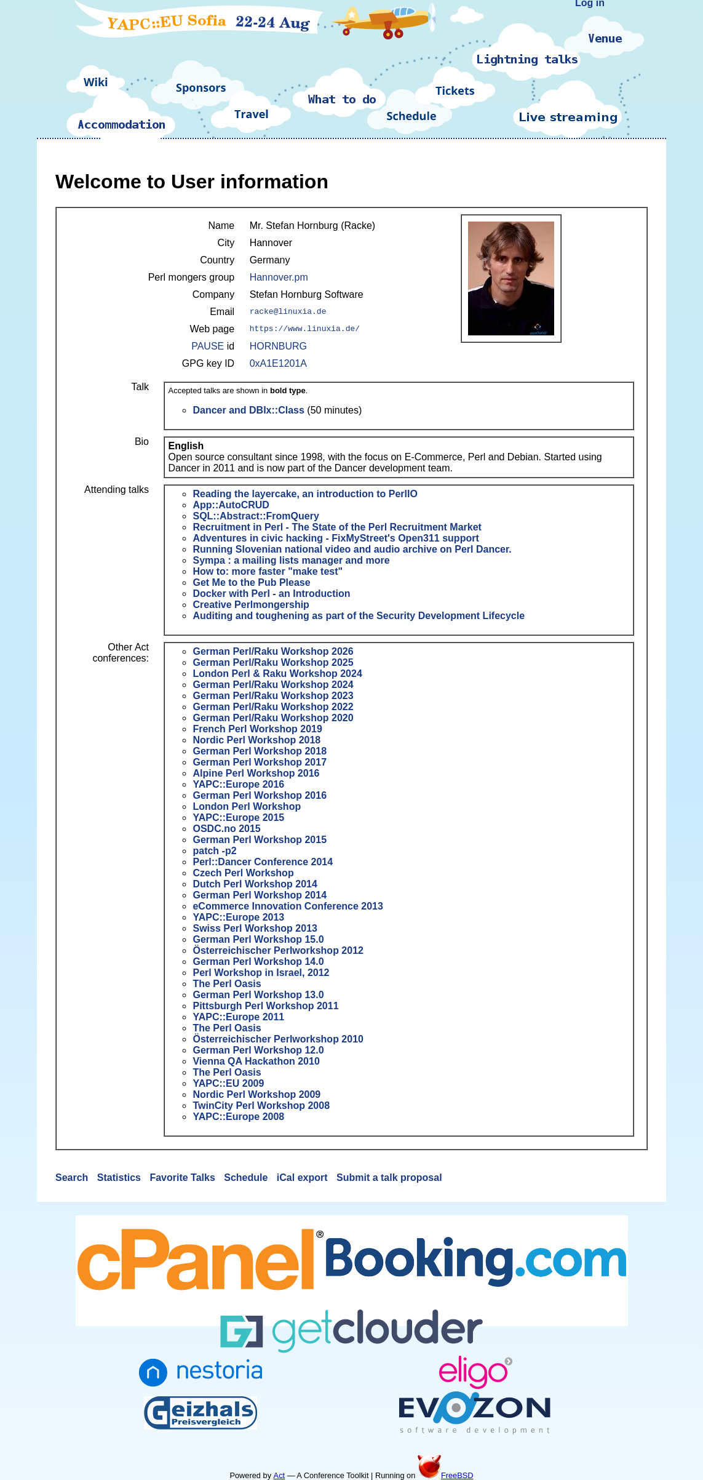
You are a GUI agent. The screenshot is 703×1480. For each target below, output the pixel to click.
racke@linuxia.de (288, 312)
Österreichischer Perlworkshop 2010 (278, 1039)
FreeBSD (446, 1475)
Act (279, 1475)
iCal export (303, 1177)
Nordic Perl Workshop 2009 (256, 1094)
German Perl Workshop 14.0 (258, 961)
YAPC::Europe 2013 (238, 917)
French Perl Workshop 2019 (257, 729)
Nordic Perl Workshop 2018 (256, 740)
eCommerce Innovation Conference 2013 (288, 906)
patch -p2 (214, 851)
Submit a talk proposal (389, 1177)
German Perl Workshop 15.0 (258, 939)
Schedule (247, 1177)
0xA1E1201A (278, 363)
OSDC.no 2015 (226, 828)
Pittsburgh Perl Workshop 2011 (265, 1006)
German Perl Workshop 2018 (260, 751)
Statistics (120, 1177)
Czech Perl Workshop (243, 873)
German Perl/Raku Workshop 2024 (273, 684)
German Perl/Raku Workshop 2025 (273, 662)
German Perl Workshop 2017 (260, 762)
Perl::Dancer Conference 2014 (263, 862)
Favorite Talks (183, 1177)
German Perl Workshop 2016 (260, 795)
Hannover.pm (279, 277)
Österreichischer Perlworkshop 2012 (278, 950)
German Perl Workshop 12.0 (258, 1050)
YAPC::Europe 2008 (238, 1116)
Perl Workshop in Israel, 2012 (261, 972)
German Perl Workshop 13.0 (258, 995)
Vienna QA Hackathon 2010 (256, 1061)
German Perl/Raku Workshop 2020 (273, 718)
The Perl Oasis (227, 983)
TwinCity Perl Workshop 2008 (261, 1105)
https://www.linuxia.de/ (305, 329)
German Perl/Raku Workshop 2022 (273, 707)
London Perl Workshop (247, 806)
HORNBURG (278, 346)
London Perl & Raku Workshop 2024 (277, 673)
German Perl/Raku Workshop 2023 (273, 695)
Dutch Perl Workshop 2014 (255, 884)
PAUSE (207, 346)
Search (73, 1177)
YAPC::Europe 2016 (238, 784)
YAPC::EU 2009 (228, 1083)
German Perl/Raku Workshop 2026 (273, 651)
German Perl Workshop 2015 (260, 839)
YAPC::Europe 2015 (238, 817)
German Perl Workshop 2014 (260, 895)
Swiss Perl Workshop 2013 (255, 928)
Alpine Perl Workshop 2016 (256, 773)
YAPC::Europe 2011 (238, 1017)
